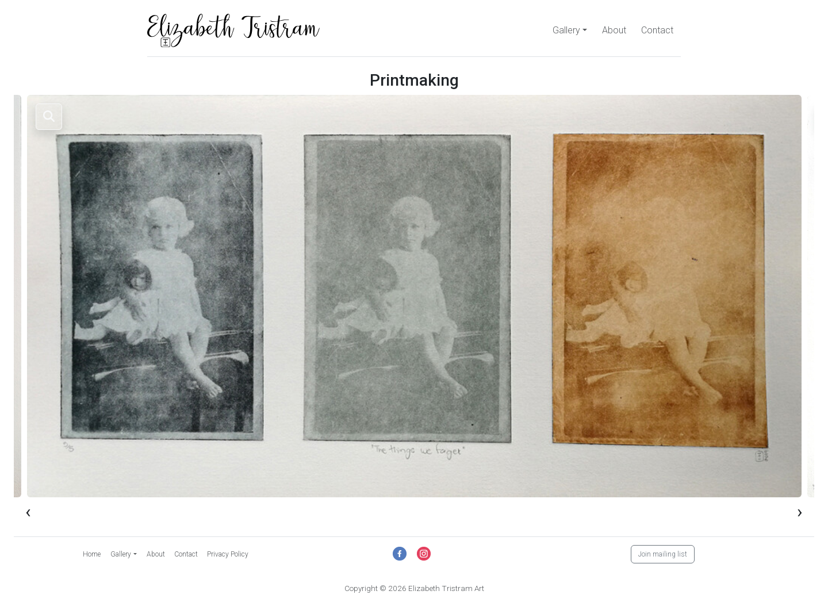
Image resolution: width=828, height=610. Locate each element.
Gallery (566, 30)
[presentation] (28, 511)
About (614, 30)
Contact (657, 30)
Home (92, 554)
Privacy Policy (227, 554)
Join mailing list (662, 554)
